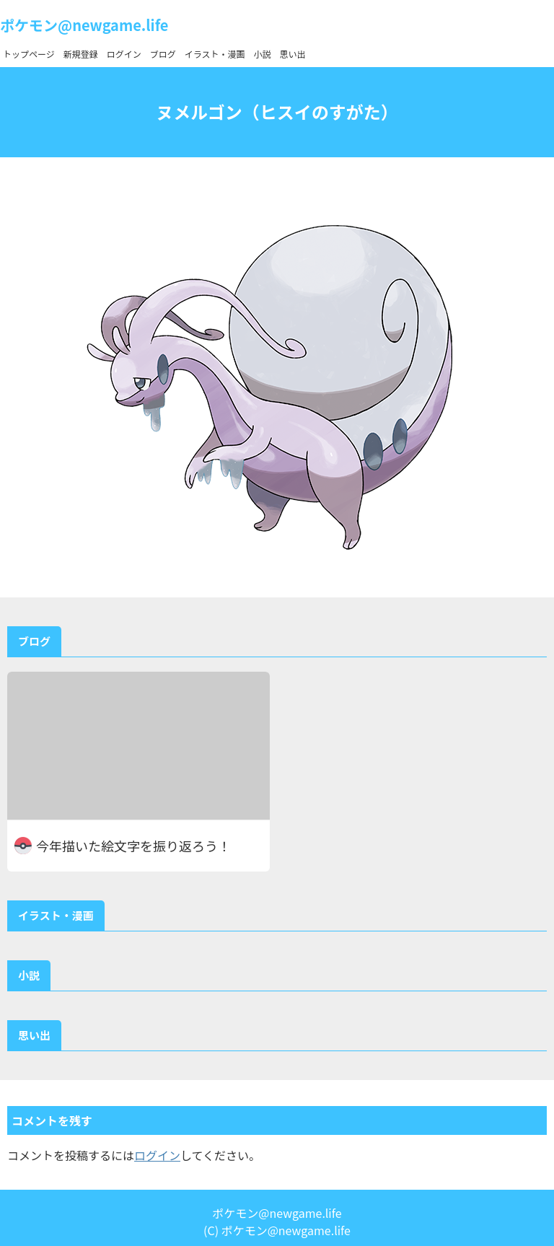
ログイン (124, 54)
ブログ (163, 54)
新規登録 (80, 54)
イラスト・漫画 (215, 54)
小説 (262, 54)
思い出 (293, 54)
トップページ (29, 54)
